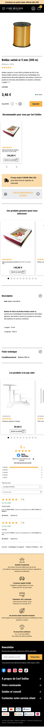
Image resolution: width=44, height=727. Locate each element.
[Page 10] (35, 278)
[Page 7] (26, 278)
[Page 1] (8, 278)
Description (22, 296)
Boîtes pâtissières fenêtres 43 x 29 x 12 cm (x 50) (10, 150)
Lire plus (5, 87)
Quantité (5, 104)
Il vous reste (21, 178)
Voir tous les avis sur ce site (22, 463)
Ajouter (35, 104)
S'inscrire (35, 657)
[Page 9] (32, 278)
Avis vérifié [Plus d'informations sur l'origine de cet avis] (7, 503)
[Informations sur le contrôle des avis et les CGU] (33, 459)
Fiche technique (22, 352)
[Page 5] (20, 278)
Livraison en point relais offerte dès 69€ (22, 2)
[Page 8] (29, 278)
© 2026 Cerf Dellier (8, 720)
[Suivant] (16, 166)
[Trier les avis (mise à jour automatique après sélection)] (22, 487)
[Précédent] (7, 166)
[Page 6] (23, 278)
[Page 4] (17, 278)
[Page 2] (11, 278)
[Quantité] (16, 104)
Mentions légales (20, 720)
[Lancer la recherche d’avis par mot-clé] (41, 492)
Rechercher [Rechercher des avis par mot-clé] (21, 492)
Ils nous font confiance (22, 632)
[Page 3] (14, 278)
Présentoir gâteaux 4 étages (11, 421)
